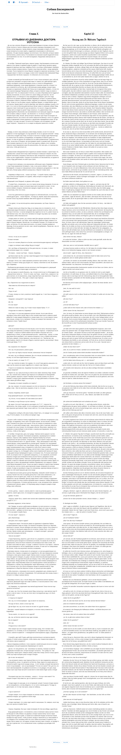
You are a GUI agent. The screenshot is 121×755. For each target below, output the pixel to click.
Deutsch (36, 2)
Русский (24, 2)
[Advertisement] (60, 18)
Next (65, 27)
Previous (56, 27)
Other (47, 2)
